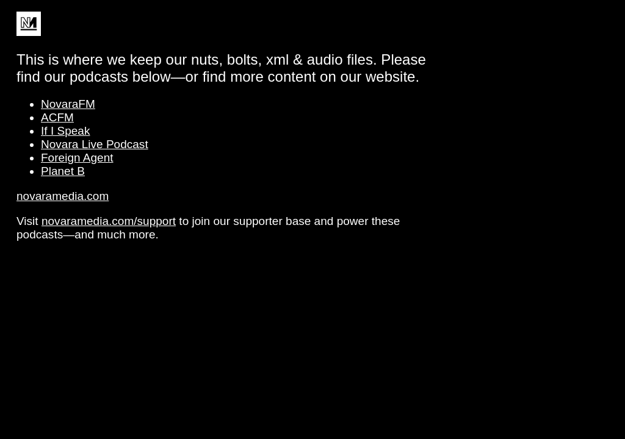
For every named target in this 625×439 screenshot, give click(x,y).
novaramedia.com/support (109, 221)
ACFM (57, 117)
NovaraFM (68, 104)
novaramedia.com (62, 196)
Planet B (63, 171)
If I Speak (65, 130)
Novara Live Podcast (94, 144)
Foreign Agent (77, 157)
